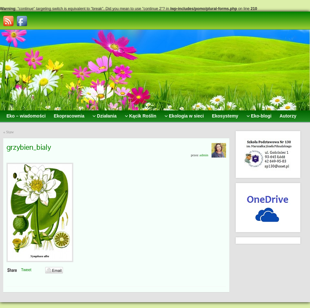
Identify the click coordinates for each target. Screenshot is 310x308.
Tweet (26, 270)
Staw (10, 132)
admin (204, 155)
